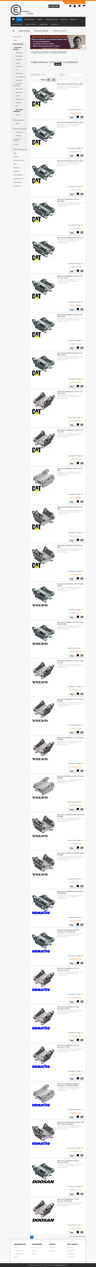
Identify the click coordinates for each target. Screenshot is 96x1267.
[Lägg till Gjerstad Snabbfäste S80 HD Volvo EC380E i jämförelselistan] (82, 810)
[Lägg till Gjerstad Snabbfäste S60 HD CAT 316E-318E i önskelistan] (78, 348)
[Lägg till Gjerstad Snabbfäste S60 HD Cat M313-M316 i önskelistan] (78, 387)
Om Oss (16, 1247)
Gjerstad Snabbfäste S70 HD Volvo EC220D (70, 662)
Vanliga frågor (43, 24)
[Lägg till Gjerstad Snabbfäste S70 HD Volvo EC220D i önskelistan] (78, 694)
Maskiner (40, 19)
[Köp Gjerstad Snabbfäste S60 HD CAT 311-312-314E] (72, 310)
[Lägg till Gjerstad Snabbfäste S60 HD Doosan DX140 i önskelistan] (78, 1194)
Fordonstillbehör (17, 24)
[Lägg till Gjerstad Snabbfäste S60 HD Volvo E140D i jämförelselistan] (82, 617)
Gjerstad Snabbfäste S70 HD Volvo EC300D (70, 739)
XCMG (19, 19)
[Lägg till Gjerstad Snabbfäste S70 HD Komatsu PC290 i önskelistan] (78, 1079)
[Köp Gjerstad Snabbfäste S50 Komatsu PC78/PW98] (72, 925)
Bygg (14, 153)
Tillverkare (53, 1247)
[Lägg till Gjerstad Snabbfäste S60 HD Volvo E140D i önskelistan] (78, 617)
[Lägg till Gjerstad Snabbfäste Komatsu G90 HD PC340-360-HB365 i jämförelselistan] (82, 1156)
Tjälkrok (16, 96)
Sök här (54, 6)
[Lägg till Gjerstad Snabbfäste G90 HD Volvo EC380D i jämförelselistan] (82, 848)
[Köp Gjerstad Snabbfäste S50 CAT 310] (72, 271)
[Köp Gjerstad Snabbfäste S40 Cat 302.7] (72, 117)
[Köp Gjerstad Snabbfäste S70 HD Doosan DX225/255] (72, 1233)
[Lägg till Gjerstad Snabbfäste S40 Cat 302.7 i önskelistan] (78, 117)
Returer (34, 1251)
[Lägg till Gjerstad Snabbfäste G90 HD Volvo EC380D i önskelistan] (78, 848)
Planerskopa (18, 89)
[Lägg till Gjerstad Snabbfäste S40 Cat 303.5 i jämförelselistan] (82, 156)
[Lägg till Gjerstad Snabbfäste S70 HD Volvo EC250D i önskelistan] (78, 733)
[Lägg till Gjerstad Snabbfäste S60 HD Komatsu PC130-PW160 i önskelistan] (78, 963)
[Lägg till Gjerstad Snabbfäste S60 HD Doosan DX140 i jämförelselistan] (82, 1194)
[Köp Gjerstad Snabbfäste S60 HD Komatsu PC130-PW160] (72, 963)
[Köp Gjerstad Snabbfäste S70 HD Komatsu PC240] (72, 1040)
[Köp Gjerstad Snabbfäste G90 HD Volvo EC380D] (72, 848)
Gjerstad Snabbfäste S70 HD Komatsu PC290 (68, 1046)
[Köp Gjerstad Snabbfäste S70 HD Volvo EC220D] (72, 694)
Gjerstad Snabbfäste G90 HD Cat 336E (69, 508)
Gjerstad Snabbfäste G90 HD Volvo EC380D (70, 815)
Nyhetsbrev (70, 1257)
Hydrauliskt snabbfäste (60, 31)
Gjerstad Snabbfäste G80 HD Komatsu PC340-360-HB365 (68, 1085)
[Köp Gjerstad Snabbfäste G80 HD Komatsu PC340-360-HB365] (72, 1117)
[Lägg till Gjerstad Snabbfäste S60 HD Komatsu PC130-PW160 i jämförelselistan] (82, 963)
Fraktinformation (19, 1251)
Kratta (16, 123)
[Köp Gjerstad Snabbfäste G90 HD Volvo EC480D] (72, 887)
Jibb (15, 106)
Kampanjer (53, 1251)
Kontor (15, 164)
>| (42, 1237)
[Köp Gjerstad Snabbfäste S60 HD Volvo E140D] (72, 617)
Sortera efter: (35, 74)
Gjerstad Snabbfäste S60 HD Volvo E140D (70, 585)
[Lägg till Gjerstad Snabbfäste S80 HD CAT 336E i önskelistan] (78, 502)
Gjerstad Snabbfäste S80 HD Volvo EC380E (70, 777)
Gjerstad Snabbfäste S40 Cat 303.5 (70, 122)
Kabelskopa (17, 92)
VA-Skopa (17, 135)
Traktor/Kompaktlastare (20, 148)
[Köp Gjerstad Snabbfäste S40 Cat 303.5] (72, 156)
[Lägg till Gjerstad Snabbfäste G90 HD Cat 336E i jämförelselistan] (82, 540)
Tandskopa (17, 66)
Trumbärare (18, 132)
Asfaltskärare (18, 99)
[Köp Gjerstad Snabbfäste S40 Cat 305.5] (72, 194)
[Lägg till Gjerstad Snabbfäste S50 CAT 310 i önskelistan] (78, 271)
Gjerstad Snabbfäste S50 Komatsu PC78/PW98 (70, 892)
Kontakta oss (55, 24)
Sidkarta (34, 1254)
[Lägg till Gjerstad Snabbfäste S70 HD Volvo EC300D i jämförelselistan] (82, 771)
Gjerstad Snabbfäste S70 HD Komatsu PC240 (68, 1008)
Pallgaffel (17, 103)
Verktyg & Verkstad (52, 19)
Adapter (16, 115)
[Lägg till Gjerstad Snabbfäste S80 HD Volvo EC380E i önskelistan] (78, 810)
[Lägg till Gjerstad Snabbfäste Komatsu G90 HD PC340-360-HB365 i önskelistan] (78, 1156)
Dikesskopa (17, 53)
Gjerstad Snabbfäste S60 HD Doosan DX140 (68, 1162)
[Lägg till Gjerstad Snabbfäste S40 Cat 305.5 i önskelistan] (78, 194)
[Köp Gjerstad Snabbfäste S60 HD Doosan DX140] (72, 1194)
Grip (15, 70)
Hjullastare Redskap (17, 140)
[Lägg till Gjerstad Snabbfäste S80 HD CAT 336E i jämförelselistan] (82, 502)
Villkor (16, 1257)
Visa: (61, 74)
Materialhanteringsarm (20, 128)
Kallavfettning (17, 37)
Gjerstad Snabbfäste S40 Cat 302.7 (70, 84)
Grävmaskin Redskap (17, 48)
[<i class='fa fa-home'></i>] (13, 31)
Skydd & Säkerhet (30, 24)
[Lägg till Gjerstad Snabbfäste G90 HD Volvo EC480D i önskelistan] (78, 887)
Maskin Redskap (29, 19)
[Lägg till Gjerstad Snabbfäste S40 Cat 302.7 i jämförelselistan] (82, 117)
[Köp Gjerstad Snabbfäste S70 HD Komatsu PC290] (72, 1079)
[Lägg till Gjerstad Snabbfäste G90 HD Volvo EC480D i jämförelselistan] (82, 887)
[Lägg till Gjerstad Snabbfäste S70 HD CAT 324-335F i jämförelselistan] (82, 463)
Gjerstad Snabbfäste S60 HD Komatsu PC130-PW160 (68, 931)
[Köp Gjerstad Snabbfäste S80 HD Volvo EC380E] (72, 810)
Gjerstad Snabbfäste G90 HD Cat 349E (69, 546)
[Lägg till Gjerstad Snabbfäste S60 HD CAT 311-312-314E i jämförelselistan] (82, 310)
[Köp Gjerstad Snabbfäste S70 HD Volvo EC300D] (72, 771)
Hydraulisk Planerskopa (17, 84)
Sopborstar (17, 59)
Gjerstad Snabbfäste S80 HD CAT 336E (70, 469)
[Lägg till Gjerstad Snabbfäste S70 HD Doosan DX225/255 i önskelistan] (78, 1233)
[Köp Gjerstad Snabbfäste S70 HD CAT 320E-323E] (72, 425)
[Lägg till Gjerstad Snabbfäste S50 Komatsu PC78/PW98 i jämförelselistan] (82, 925)
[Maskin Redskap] (24, 31)
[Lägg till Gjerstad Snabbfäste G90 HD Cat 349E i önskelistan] (78, 579)
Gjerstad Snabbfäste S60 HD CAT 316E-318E (70, 315)
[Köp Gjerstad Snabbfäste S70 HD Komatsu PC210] (72, 1002)
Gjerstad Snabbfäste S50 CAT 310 (70, 238)
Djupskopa (17, 80)
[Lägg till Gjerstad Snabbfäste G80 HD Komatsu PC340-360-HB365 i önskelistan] (78, 1117)
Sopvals (16, 63)
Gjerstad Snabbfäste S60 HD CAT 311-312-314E (70, 277)
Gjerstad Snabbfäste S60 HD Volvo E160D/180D (70, 623)
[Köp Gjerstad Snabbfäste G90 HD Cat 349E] (72, 579)
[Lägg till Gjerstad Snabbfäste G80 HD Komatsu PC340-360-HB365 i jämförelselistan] (82, 1117)
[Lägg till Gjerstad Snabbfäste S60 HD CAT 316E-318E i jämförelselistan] (82, 348)
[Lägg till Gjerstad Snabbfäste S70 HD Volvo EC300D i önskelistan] (78, 771)
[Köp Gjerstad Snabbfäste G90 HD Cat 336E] (72, 540)
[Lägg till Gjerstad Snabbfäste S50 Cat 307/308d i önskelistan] (78, 233)
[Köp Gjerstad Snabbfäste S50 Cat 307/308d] (72, 233)
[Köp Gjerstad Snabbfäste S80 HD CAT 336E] (72, 502)
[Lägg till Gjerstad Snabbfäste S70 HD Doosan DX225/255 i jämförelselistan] (82, 1233)
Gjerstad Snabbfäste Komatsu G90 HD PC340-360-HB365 (70, 1123)
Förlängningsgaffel (18, 119)
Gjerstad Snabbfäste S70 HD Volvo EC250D (70, 700)
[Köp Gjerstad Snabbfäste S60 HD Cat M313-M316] (72, 387)
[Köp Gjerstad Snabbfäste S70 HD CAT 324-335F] (72, 463)
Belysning (73, 19)
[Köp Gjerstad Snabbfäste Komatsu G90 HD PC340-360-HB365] (72, 1156)
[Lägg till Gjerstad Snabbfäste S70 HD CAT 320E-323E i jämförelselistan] (82, 425)
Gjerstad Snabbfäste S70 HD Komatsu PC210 (68, 969)
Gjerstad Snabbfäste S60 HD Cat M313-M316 (69, 354)
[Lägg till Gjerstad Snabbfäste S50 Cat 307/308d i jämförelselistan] (82, 233)
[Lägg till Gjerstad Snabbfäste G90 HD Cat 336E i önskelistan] (78, 540)
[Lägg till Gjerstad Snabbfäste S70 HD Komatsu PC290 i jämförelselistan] (82, 1079)
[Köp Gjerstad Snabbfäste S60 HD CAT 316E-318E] (72, 348)
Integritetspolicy (19, 1254)
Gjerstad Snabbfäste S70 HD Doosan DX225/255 (68, 1200)
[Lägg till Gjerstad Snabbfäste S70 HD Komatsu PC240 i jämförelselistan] (82, 1040)
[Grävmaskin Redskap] (41, 31)
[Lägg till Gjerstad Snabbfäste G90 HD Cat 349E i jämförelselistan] (82, 579)
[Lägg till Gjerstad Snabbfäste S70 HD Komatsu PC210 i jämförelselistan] (82, 1002)
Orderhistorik (71, 1251)
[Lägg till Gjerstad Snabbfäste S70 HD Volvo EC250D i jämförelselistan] (82, 733)
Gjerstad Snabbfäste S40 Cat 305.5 (70, 161)
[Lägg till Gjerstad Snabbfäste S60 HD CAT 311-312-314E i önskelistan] (78, 310)
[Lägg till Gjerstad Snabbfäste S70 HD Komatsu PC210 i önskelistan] (78, 1002)
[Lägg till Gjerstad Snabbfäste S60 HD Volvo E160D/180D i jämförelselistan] (82, 656)
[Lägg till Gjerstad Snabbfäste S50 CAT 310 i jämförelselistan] (82, 271)
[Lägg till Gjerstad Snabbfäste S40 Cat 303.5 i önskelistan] (78, 156)
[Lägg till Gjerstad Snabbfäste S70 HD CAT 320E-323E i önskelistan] (78, 425)
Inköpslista (70, 1254)
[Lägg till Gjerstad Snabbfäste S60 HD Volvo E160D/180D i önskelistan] (78, 656)
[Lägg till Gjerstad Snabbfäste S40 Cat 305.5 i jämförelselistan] (82, 194)
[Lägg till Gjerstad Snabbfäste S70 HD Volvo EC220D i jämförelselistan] (82, 694)
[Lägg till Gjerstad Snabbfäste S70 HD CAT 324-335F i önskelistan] (78, 463)
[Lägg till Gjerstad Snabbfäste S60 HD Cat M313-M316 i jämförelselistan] (82, 387)
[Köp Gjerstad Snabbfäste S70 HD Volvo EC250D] (72, 733)
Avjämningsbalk (19, 77)
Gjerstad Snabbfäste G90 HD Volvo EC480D (70, 854)
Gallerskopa (18, 73)
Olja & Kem (64, 19)
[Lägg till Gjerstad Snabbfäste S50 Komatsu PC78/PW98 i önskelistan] (78, 925)
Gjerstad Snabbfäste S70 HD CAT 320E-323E (70, 392)
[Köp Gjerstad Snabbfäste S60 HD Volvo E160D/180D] (72, 656)
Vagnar (16, 144)
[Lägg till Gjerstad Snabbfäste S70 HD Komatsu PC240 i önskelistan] (78, 1040)
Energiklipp (17, 56)
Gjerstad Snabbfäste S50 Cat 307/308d (68, 200)
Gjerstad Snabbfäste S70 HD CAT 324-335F (70, 431)
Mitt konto (70, 1247)
